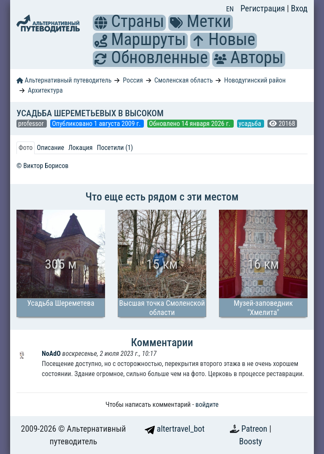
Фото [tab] (25, 148)
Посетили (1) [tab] (115, 148)
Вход (299, 8)
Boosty (250, 441)
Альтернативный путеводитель (63, 80)
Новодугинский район (255, 80)
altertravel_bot (175, 429)
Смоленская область (183, 80)
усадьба (251, 124)
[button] (100, 22)
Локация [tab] (80, 148)
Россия (133, 80)
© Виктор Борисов (42, 166)
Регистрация (263, 8)
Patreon (255, 429)
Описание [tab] (50, 148)
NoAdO (52, 354)
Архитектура (45, 90)
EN (230, 9)
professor (31, 124)
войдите (207, 405)
